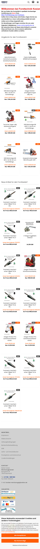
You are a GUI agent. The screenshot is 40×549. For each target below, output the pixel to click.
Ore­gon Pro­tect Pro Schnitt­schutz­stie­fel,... (30, 270)
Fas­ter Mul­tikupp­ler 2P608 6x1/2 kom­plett (30, 58)
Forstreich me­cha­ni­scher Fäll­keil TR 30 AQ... (30, 204)
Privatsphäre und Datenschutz (11, 455)
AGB (2, 448)
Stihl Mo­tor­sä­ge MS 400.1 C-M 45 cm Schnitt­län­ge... (30, 126)
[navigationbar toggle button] (37, 2)
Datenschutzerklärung (8, 532)
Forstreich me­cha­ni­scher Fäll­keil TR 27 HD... (10, 237)
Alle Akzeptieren (20, 535)
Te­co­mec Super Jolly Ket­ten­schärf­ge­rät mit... (10, 126)
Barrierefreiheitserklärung (9, 445)
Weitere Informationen (20, 545)
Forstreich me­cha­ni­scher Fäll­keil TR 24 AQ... (10, 204)
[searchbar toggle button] (28, 2)
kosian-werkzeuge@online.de (16, 482)
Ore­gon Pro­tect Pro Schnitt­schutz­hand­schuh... (10, 338)
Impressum (5, 435)
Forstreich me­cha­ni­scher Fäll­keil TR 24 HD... (10, 305)
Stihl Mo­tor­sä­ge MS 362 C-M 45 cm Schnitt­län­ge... (10, 92)
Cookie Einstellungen (8, 458)
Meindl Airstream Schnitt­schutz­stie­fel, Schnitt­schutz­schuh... (10, 59)
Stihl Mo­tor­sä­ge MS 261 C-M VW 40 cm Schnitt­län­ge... (10, 160)
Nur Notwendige (20, 541)
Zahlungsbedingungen (8, 442)
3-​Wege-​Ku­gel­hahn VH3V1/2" (30, 237)
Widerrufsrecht (6, 439)
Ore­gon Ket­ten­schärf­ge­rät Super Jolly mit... (30, 92)
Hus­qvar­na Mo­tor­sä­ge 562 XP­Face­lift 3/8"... (30, 159)
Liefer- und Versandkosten (9, 452)
